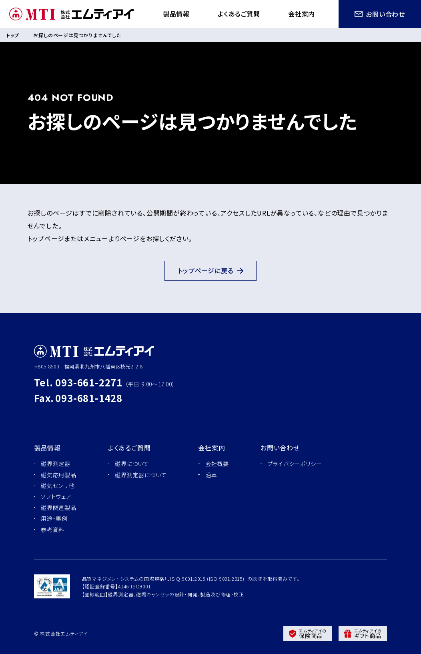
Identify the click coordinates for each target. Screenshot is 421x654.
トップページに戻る (210, 271)
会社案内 (301, 13)
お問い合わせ (380, 14)
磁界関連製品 (58, 508)
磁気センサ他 (58, 486)
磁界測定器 (55, 464)
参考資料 (52, 530)
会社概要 (217, 464)
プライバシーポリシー (294, 464)
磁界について (132, 464)
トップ (12, 35)
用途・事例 (54, 518)
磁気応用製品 (58, 475)
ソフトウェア (56, 496)
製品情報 (173, 13)
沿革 (211, 475)
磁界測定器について (140, 475)
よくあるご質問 (237, 13)
